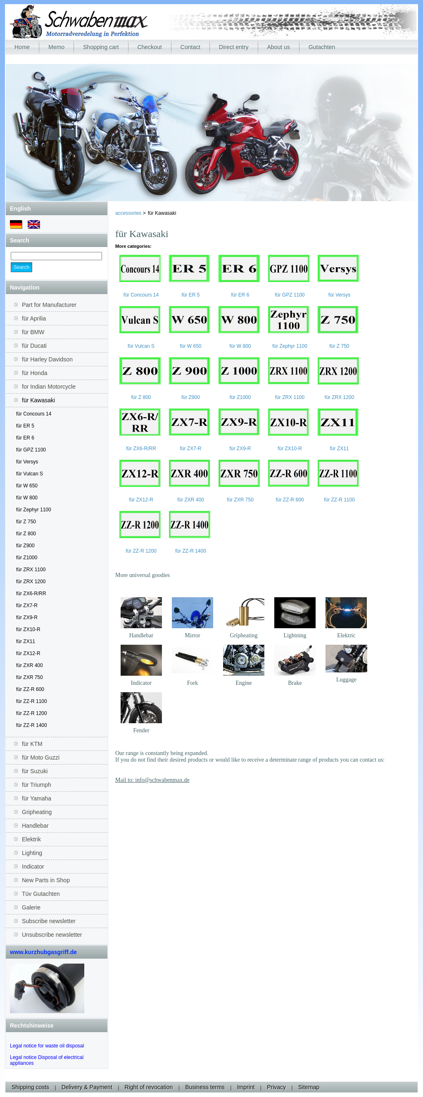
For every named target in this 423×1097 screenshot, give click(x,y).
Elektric (346, 635)
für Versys (27, 462)
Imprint (246, 1087)
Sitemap (308, 1087)
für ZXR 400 (29, 665)
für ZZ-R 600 (30, 689)
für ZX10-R (28, 629)
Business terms (205, 1087)
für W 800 (27, 498)
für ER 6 (25, 438)
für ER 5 (25, 426)
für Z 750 (26, 522)
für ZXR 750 (29, 677)
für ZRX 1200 (30, 581)
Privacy (276, 1087)
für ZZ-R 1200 (31, 713)
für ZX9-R (27, 617)
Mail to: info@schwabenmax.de (152, 780)
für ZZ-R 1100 (31, 701)
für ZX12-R (28, 653)
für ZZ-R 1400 (31, 725)
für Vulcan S (29, 474)
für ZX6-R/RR (31, 593)
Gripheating (244, 635)
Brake (295, 683)
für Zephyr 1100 (33, 510)
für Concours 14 (33, 414)
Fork (192, 683)
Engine (243, 683)
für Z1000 (26, 557)
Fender (141, 730)
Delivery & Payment (87, 1087)
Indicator (141, 683)
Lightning (294, 635)
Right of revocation (149, 1087)
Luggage (346, 680)
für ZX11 (25, 641)
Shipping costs (30, 1087)
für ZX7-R (27, 605)
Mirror (192, 635)
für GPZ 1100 (31, 450)
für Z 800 (26, 534)
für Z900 (25, 545)
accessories (129, 213)
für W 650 (27, 486)
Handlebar (141, 635)
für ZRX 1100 (30, 569)
